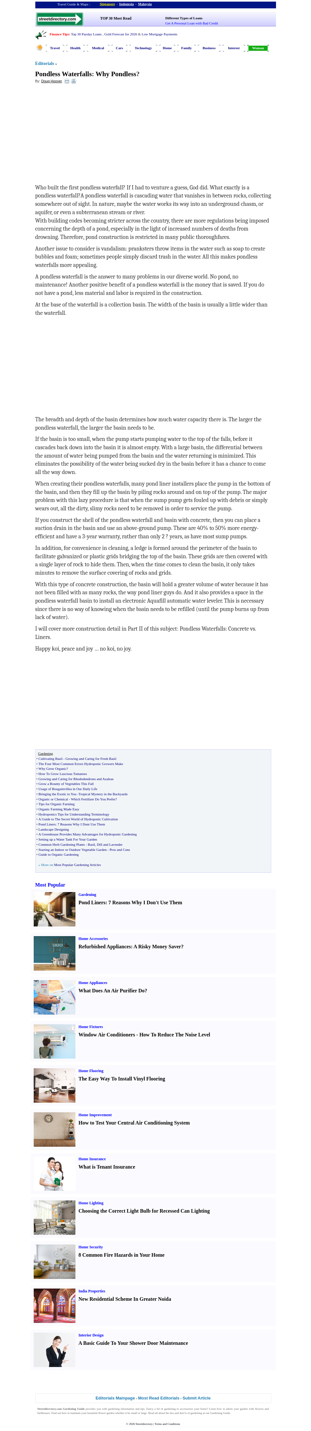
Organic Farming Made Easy (59, 809)
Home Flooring (91, 1071)
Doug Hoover (51, 81)
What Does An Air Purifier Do (112, 990)
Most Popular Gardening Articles (77, 865)
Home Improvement (95, 1115)
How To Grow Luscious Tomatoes (63, 774)
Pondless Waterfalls (63, 74)
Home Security (91, 1247)
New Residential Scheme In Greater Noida (125, 1299)
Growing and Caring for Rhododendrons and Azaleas (76, 779)
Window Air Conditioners (107, 1034)
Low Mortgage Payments (159, 34)
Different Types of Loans (184, 18)
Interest (233, 48)
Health (75, 48)
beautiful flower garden (100, 1413)
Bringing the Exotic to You (57, 794)
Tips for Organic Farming (57, 804)
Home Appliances (93, 982)
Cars (119, 48)
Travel (55, 48)
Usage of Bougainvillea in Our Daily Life (68, 789)
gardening (114, 1408)
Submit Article (197, 1398)
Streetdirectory (143, 1424)
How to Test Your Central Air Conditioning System (134, 1123)
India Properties (92, 1291)
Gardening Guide (220, 1413)
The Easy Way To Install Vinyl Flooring (122, 1078)
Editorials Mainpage (115, 1398)
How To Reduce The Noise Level (174, 1034)
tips (143, 1408)
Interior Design (91, 1335)
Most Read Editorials (158, 1398)
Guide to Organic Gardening (59, 854)
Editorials (44, 63)
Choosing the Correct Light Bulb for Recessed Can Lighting (144, 1211)
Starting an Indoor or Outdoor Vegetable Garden (73, 850)
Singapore (107, 4)
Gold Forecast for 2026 (120, 34)
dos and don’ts (178, 1413)
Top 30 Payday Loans (86, 34)
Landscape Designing (54, 829)
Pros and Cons (119, 850)
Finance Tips (59, 34)
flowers (259, 1408)
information (127, 1408)
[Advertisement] (88, 135)
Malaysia (145, 4)
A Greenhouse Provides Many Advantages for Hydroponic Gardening (88, 834)
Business (209, 48)
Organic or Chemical (53, 799)
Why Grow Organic (52, 768)
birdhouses (44, 1413)
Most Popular (50, 885)
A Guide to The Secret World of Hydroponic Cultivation (78, 819)
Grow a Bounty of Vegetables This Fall (66, 784)
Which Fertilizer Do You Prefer (93, 799)
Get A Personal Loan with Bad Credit (191, 23)
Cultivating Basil (51, 759)
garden (244, 1408)
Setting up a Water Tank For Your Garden (68, 839)
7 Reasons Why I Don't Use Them (145, 902)
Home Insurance (92, 1159)
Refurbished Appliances (105, 946)
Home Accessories (93, 938)
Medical (98, 48)
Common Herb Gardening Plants (62, 844)
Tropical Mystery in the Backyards (103, 794)
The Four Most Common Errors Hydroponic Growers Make (81, 764)
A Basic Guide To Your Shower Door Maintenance (133, 1343)
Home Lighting (91, 1203)
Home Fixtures (91, 1027)
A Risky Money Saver (157, 946)
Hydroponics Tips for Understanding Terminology (74, 814)
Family (186, 48)
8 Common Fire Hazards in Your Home (122, 1255)
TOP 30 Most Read (115, 18)
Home (167, 48)
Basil (91, 844)
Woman (258, 48)
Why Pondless (116, 74)
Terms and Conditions (167, 1424)
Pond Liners (47, 824)
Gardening (87, 894)
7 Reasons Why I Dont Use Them (81, 824)
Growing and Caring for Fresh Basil (91, 759)
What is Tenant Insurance (107, 1167)
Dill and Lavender (110, 844)
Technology (143, 48)
